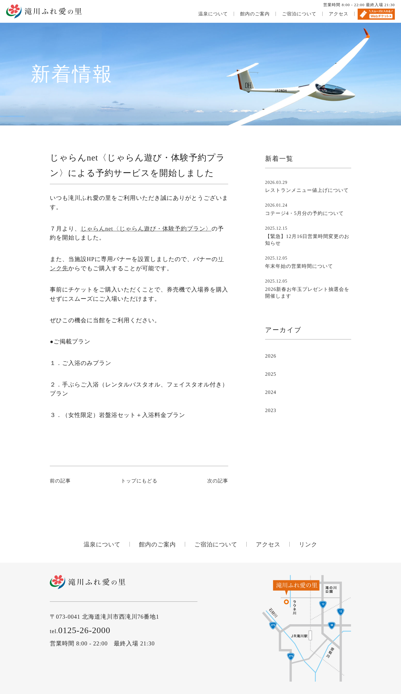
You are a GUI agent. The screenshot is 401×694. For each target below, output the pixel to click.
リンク (308, 544)
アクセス (338, 13)
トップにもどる (139, 481)
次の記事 (217, 481)
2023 (270, 410)
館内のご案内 (255, 13)
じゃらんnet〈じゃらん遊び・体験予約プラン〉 (146, 228)
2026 (270, 356)
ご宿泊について (299, 13)
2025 (270, 374)
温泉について (213, 13)
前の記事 (60, 481)
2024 (270, 392)
